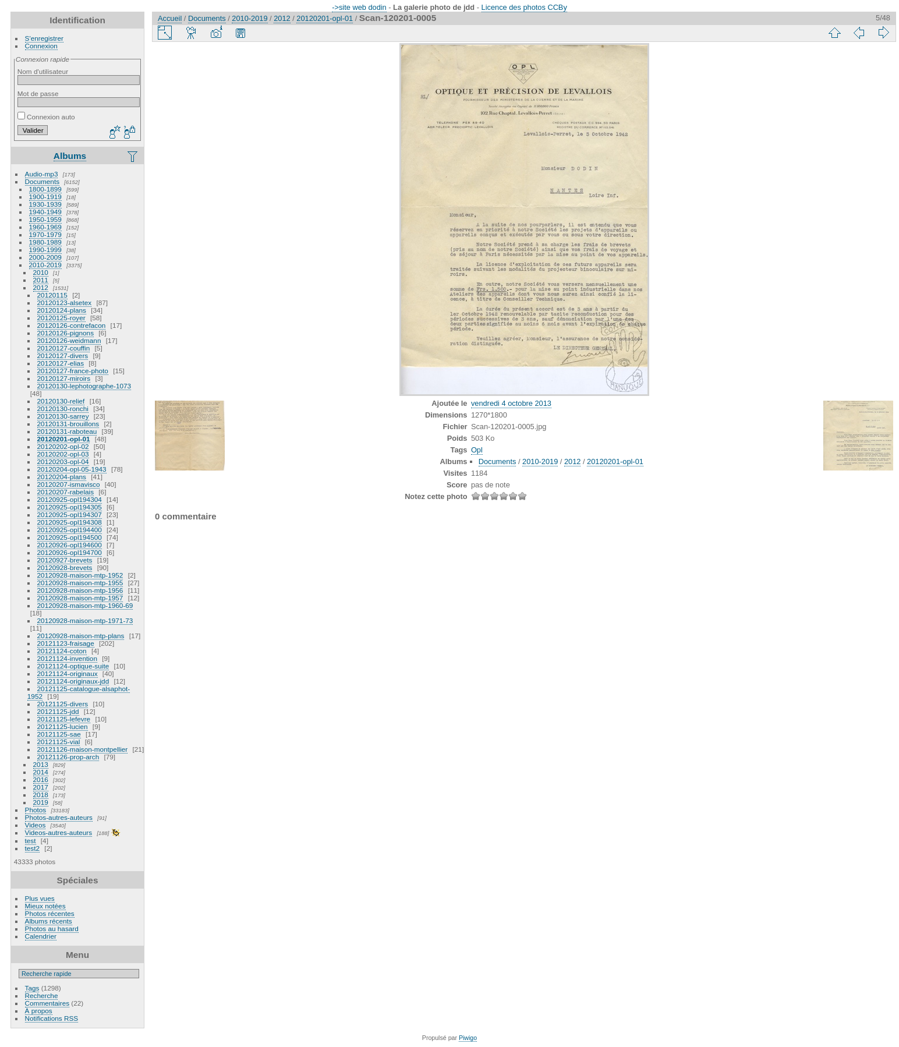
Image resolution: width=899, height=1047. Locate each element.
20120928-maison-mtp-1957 (80, 598)
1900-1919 (45, 196)
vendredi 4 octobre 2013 (511, 403)
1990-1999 (45, 249)
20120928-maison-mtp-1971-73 (85, 620)
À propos (38, 1010)
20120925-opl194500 (69, 537)
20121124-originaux (67, 673)
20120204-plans (61, 476)
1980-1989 (45, 242)
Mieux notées (45, 906)
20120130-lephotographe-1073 (84, 386)
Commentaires (47, 1003)
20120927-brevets (65, 560)
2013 (40, 764)
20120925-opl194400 (69, 529)
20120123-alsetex (64, 302)
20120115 (52, 295)
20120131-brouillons (68, 423)
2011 (40, 280)
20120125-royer (61, 317)
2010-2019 (45, 264)
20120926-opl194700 (69, 552)
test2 (32, 848)
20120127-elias (60, 363)
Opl (477, 449)
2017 (40, 787)
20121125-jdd (58, 711)
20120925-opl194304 (69, 499)
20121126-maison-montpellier (82, 749)
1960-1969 (45, 227)
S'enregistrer (44, 38)
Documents (42, 181)
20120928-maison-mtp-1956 (80, 590)
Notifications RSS (52, 1018)
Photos (36, 809)
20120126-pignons (65, 333)
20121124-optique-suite (73, 666)
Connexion (41, 45)
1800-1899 (45, 189)
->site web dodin (359, 7)
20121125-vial (58, 741)
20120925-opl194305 (69, 507)
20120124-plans (61, 310)
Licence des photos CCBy (524, 7)
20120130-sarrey (63, 416)
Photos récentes (50, 913)
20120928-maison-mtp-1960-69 (85, 605)
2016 (40, 779)
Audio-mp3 (41, 174)
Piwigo (468, 1037)
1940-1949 (45, 211)
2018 (40, 794)
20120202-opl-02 (63, 446)
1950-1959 (45, 219)
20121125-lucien (62, 726)
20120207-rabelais (65, 492)
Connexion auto (46, 117)
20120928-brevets (65, 567)
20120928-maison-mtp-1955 (80, 582)
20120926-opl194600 (69, 545)
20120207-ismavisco (68, 484)
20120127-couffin (63, 348)
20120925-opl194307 (69, 514)
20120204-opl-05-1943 (72, 469)
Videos (35, 825)
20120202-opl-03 (63, 454)
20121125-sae (59, 734)
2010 (40, 272)
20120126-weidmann (69, 340)
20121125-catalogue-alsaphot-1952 (78, 692)
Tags (32, 988)
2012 (40, 287)
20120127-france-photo (72, 370)
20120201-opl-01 (63, 439)
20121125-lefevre (64, 719)
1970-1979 (45, 234)
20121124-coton (62, 651)
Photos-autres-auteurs (59, 817)
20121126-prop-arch (68, 757)
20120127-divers (63, 355)
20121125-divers (63, 704)
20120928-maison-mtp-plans (81, 635)
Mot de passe (38, 93)
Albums (70, 156)
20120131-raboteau (67, 431)
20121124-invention (67, 658)
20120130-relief (61, 401)
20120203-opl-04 (63, 461)
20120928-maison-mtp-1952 (80, 575)
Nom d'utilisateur (42, 71)
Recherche (41, 995)
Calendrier (40, 936)
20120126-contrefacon (71, 325)
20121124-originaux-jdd (73, 681)
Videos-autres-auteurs (59, 832)
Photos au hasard (52, 928)
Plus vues (40, 898)
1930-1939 (45, 204)
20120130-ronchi (63, 408)
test (30, 840)
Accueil (170, 18)
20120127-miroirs (64, 378)
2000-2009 (45, 257)
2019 (40, 802)
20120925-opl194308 (69, 522)
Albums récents (48, 921)
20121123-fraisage (65, 643)
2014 (40, 772)
